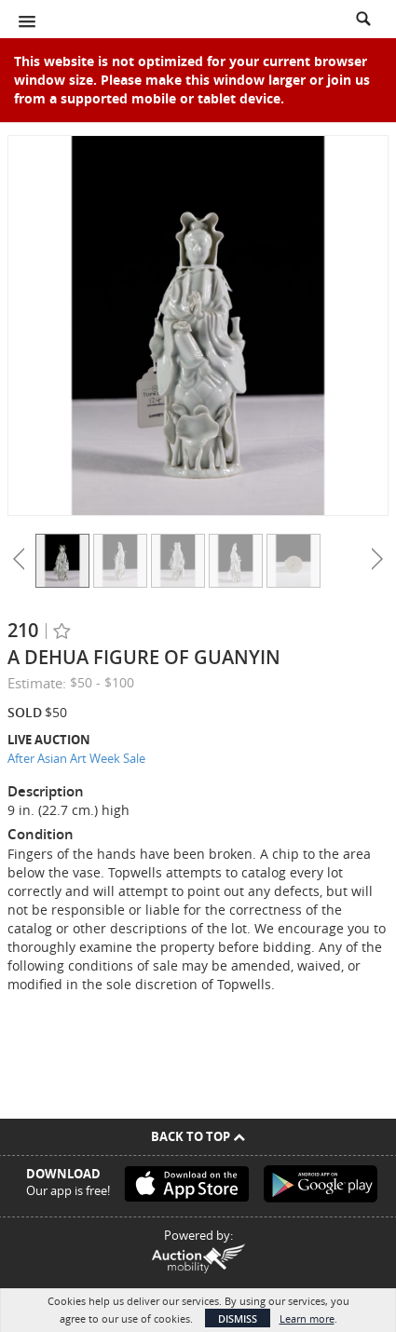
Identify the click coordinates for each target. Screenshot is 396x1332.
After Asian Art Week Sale (76, 758)
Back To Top (198, 1136)
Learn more (307, 1318)
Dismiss (237, 1318)
